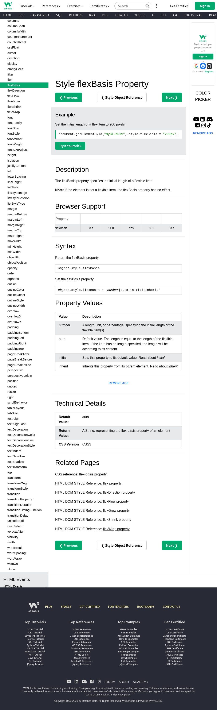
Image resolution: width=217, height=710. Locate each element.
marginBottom (17, 214)
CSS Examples (128, 632)
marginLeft (14, 219)
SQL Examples (128, 642)
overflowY (14, 322)
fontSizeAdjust (17, 149)
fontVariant (14, 139)
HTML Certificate (175, 629)
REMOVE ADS (119, 383)
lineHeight (14, 182)
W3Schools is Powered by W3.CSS (142, 700)
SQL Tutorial (35, 642)
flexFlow (13, 96)
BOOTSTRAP (193, 15)
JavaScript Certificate (174, 635)
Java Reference (82, 657)
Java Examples (129, 657)
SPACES (66, 607)
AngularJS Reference (82, 661)
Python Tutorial (35, 645)
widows (12, 564)
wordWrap (14, 558)
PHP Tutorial (35, 654)
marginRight (15, 225)
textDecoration (17, 429)
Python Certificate (175, 645)
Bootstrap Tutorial (35, 651)
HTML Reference (82, 629)
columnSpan (16, 26)
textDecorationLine (20, 440)
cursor (11, 53)
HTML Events (13, 586)
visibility (12, 537)
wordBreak (15, 547)
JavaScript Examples (129, 635)
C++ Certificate (174, 657)
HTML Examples (128, 629)
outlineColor (15, 289)
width (11, 542)
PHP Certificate (175, 648)
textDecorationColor (21, 434)
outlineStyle (15, 300)
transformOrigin (18, 483)
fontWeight (14, 144)
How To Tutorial (35, 638)
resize (11, 391)
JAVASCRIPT (40, 15)
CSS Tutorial (35, 632)
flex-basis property (93, 474)
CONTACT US (171, 607)
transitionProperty (19, 499)
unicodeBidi (15, 520)
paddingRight (16, 343)
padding (13, 327)
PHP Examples (128, 654)
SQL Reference (82, 638)
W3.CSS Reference (82, 645)
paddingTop (15, 348)
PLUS (48, 607)
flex (9, 79)
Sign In (203, 56)
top (9, 472)
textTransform (17, 467)
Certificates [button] (99, 6)
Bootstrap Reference (82, 648)
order (11, 273)
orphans (13, 279)
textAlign (13, 418)
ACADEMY (140, 682)
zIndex (12, 569)
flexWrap (13, 112)
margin (12, 209)
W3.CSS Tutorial (35, 648)
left (9, 171)
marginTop (14, 230)
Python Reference (81, 642)
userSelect (14, 526)
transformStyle (17, 488)
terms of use (93, 694)
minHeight (14, 246)
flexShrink (14, 106)
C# (175, 15)
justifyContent (17, 165)
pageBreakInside (19, 365)
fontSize (13, 128)
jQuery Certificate (174, 651)
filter (10, 74)
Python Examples (128, 645)
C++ (164, 15)
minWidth (14, 252)
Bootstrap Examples (128, 651)
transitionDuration (19, 504)
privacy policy (122, 694)
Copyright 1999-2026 (66, 700)
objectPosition (17, 262)
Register (209, 71)
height (11, 155)
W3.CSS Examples (128, 648)
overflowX (14, 316)
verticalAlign (15, 531)
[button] (147, 5)
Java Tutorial (35, 657)
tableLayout (15, 408)
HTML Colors (81, 654)
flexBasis (13, 85)
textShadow (15, 461)
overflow (13, 311)
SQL (59, 15)
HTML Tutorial (35, 629)
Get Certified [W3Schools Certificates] (179, 6)
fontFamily (14, 122)
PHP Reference (82, 651)
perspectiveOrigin (19, 375)
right (10, 397)
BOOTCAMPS (145, 607)
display (12, 63)
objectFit (13, 257)
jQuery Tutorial (35, 664)
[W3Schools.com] (33, 609)
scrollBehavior (17, 402)
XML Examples (128, 661)
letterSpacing (16, 176)
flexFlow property (116, 501)
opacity (12, 268)
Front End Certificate (175, 638)
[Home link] (8, 5)
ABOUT (124, 682)
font (10, 117)
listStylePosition (18, 198)
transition (13, 494)
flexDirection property (119, 492)
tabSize (12, 413)
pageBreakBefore (19, 359)
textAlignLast (16, 424)
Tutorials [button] (27, 6)
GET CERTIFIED (90, 607)
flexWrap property (116, 529)
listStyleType (16, 203)
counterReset (16, 42)
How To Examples (128, 638)
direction (13, 58)
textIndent (14, 451)
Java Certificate (174, 654)
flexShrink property (117, 519)
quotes (12, 386)
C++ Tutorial (35, 661)
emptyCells (15, 69)
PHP (105, 15)
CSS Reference (82, 632)
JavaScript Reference (81, 635)
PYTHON (75, 15)
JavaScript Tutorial (35, 635)
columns (13, 20)
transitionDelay (17, 515)
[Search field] (132, 6)
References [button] (51, 6)
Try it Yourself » (70, 145)
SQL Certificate (175, 642)
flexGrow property (116, 510)
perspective (15, 370)
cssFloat (13, 47)
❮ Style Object (121, 97)
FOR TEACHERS (118, 607)
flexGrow (13, 101)
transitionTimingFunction (24, 510)
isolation (13, 160)
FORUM (109, 682)
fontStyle (13, 133)
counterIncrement (19, 36)
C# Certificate (174, 661)
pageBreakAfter (18, 354)
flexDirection (16, 90)
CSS (21, 15)
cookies (105, 694)
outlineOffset (16, 295)
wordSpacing (16, 553)
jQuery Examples (129, 664)
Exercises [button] (75, 6)
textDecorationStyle (21, 445)
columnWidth (16, 31)
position (12, 381)
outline (12, 284)
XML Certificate (175, 664)
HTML (7, 15)
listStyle (12, 187)
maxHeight (15, 236)
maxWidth (14, 241)
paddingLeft (15, 338)
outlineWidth (16, 305)
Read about (151, 357)
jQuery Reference (81, 664)
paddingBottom (18, 332)
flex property (112, 483)
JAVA (92, 15)
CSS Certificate (175, 632)
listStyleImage (17, 192)
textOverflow (16, 456)
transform (14, 477)
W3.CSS (140, 15)
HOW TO (121, 15)
